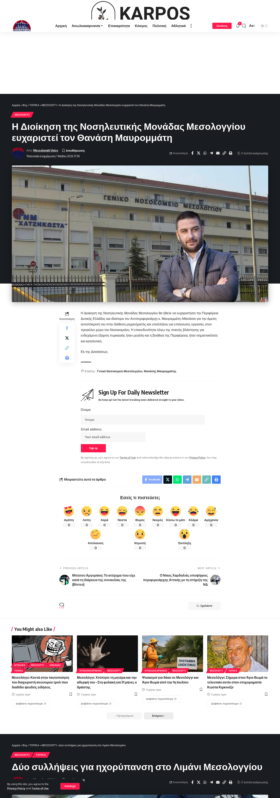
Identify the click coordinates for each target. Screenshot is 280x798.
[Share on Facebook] (192, 176)
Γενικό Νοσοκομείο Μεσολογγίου (119, 394)
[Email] (218, 176)
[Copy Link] (224, 176)
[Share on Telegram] (211, 176)
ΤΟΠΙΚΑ (34, 127)
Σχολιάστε (204, 628)
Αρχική (16, 127)
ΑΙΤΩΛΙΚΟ (19, 688)
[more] (191, 48)
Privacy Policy (16, 788)
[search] (244, 48)
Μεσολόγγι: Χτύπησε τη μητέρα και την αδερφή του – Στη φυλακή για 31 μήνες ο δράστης (107, 705)
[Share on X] (199, 176)
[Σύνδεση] (222, 48)
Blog (24, 127)
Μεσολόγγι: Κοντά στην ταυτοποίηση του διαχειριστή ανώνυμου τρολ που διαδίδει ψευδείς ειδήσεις (40, 705)
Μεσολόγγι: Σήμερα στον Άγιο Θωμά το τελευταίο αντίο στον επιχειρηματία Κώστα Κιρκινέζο (237, 705)
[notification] (238, 48)
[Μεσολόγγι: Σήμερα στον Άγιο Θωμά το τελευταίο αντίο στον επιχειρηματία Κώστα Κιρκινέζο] (226, 726)
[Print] (231, 176)
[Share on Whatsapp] (205, 176)
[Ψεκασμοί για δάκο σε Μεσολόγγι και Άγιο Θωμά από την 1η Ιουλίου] (161, 721)
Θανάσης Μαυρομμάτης (160, 394)
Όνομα (86, 432)
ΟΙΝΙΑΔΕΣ (55, 688)
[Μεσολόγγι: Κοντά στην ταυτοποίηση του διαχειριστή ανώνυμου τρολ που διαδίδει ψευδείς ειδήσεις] (31, 726)
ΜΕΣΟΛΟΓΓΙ (49, 127)
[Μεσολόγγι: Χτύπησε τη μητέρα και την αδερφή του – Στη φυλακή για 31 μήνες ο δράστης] (96, 726)
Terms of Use (40, 788)
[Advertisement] (140, 85)
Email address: (113, 457)
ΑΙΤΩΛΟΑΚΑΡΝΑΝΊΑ (90, 693)
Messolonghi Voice (45, 173)
